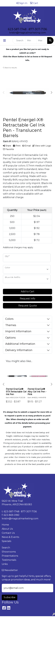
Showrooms (9, 551)
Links (5, 564)
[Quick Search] (19, 40)
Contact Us (8, 533)
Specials (6, 541)
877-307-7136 (38, 29)
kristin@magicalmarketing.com (27, 32)
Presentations (10, 555)
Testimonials (9, 560)
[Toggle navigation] (4, 40)
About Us (7, 528)
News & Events (10, 537)
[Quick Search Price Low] (31, 40)
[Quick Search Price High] (41, 40)
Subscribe (9, 597)
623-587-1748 (17, 29)
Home (5, 524)
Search (6, 547)
